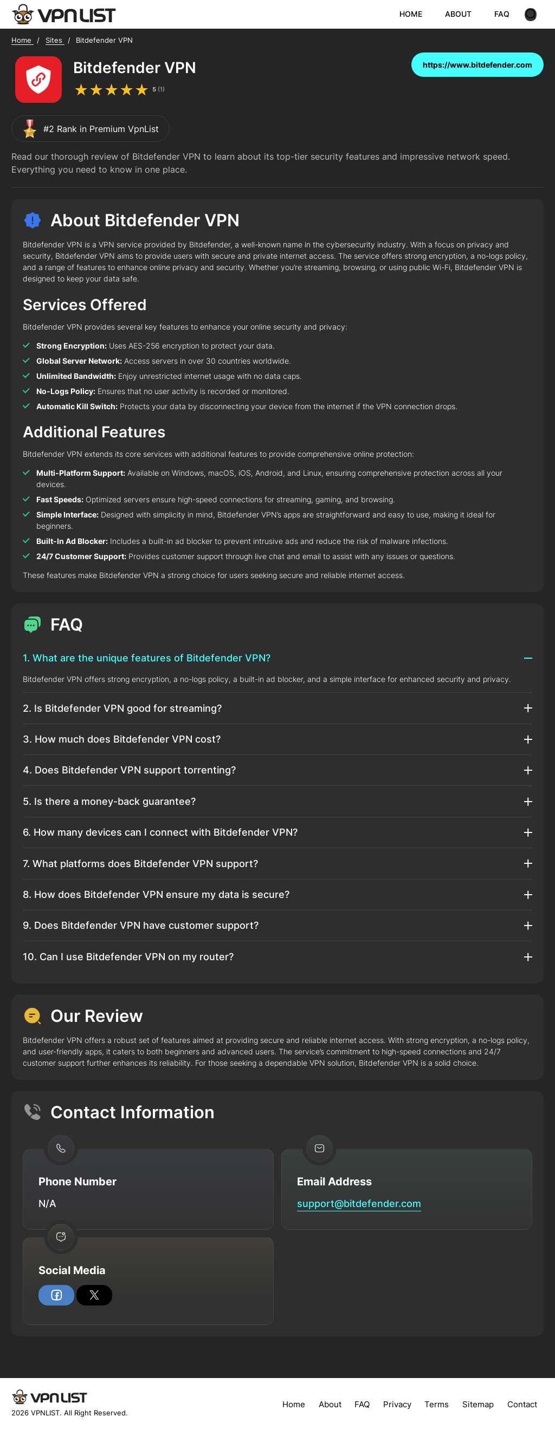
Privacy (397, 1404)
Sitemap (478, 1404)
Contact (522, 1404)
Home (293, 1404)
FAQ (509, 13)
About (330, 1404)
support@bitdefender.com (359, 1203)
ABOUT (465, 13)
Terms (436, 1404)
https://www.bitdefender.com (477, 64)
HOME (417, 13)
